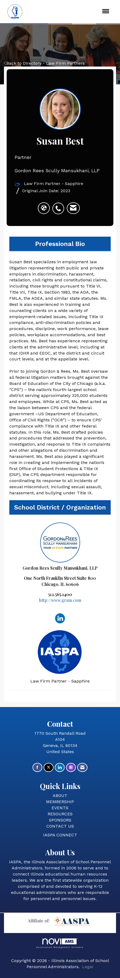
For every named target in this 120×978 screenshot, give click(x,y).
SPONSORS (60, 820)
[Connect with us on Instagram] (71, 767)
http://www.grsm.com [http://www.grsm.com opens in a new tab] (60, 600)
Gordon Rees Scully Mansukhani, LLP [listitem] (60, 547)
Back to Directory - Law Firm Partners (44, 63)
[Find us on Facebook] (37, 767)
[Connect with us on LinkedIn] (60, 767)
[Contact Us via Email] (82, 767)
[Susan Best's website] (44, 208)
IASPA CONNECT (60, 834)
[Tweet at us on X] (48, 767)
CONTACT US (60, 826)
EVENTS (60, 807)
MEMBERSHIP (60, 801)
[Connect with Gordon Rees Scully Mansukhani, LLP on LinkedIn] (60, 618)
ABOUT (60, 795)
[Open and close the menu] (70, 11)
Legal (87, 966)
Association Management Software (60, 943)
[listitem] (59, 205)
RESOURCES (60, 813)
